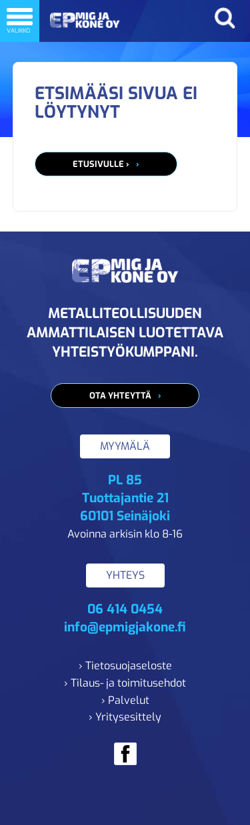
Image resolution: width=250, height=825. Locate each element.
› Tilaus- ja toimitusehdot (125, 683)
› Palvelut (125, 700)
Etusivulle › (101, 164)
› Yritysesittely (125, 717)
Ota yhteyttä (120, 395)
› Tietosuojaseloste (125, 666)
